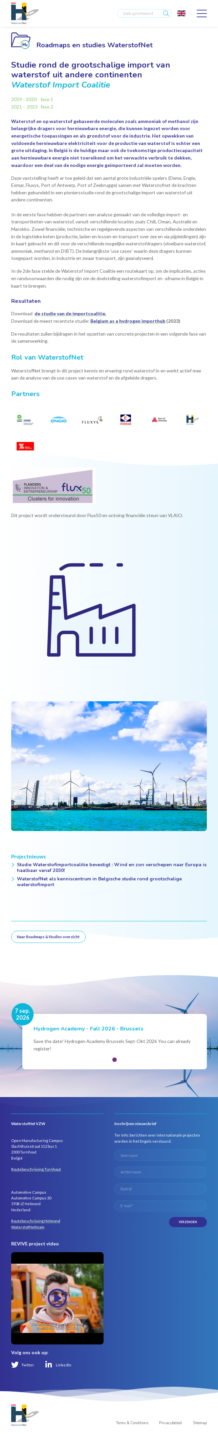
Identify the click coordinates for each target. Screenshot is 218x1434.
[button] (114, 1060)
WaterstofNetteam (27, 1227)
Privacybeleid (170, 1423)
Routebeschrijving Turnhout (36, 1169)
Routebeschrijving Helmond (35, 1221)
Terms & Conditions (132, 1423)
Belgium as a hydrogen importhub (127, 321)
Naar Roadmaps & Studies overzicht (48, 936)
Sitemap (200, 1423)
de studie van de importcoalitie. (70, 313)
